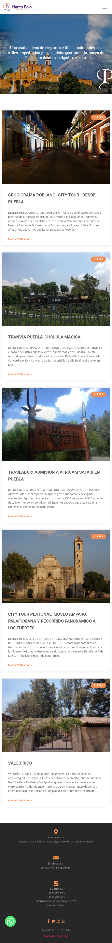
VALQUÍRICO (20, 763)
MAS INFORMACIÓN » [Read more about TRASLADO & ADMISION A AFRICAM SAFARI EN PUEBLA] (20, 516)
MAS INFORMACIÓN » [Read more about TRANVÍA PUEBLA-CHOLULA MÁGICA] (20, 374)
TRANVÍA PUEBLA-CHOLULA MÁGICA (44, 337)
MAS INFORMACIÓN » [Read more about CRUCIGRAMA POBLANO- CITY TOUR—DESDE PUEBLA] (20, 239)
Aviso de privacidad (56, 936)
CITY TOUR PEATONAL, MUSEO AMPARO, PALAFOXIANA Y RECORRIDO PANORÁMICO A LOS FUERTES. (52, 621)
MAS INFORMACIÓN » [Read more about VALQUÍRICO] (20, 800)
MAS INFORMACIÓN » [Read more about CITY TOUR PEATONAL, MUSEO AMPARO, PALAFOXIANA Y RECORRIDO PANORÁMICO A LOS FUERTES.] (20, 665)
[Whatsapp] (10, 921)
